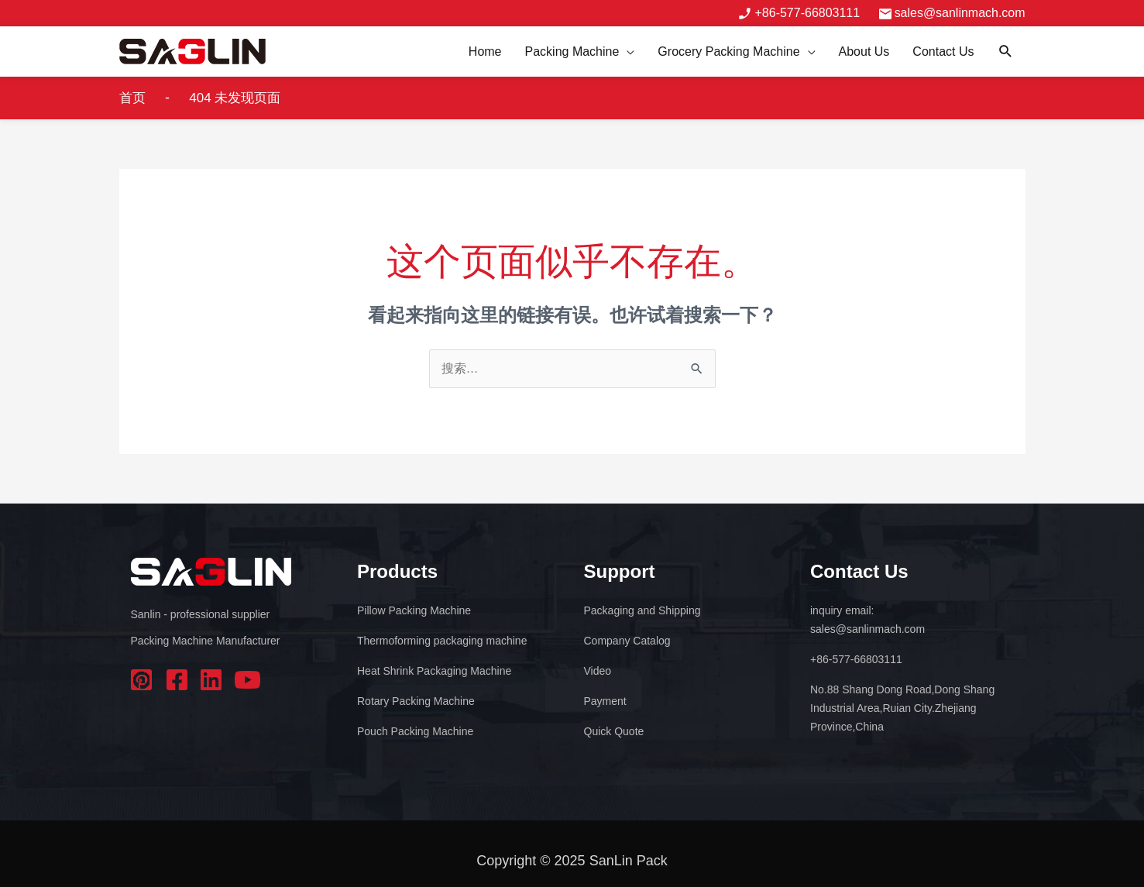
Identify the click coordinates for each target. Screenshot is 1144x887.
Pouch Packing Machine (415, 731)
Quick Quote (614, 731)
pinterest (143, 679)
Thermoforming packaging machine (442, 640)
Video (598, 671)
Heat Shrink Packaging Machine (434, 671)
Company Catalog (627, 640)
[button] (1006, 51)
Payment (605, 701)
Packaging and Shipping (642, 610)
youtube (247, 679)
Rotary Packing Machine (416, 701)
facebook (178, 679)
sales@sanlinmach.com (959, 12)
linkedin (212, 679)
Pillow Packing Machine (414, 610)
